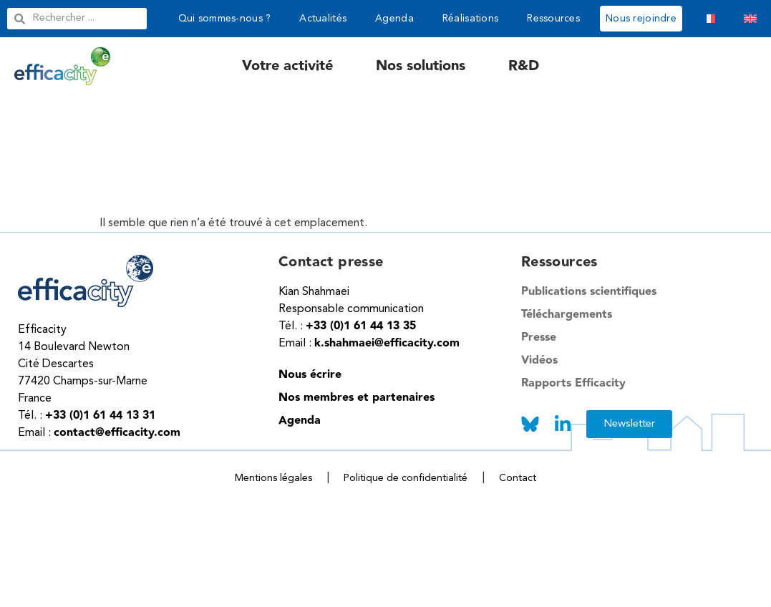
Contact (517, 478)
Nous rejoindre (641, 19)
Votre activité (287, 65)
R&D (523, 65)
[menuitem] (708, 18)
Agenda (394, 19)
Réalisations (470, 19)
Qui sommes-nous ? (224, 19)
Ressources (553, 19)
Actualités (322, 19)
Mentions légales (273, 478)
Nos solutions (420, 65)
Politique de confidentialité (405, 478)
